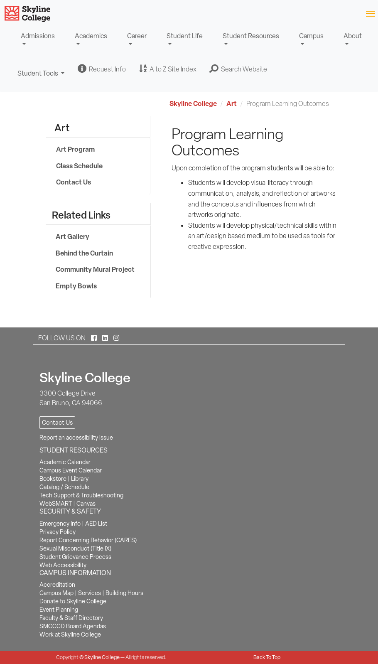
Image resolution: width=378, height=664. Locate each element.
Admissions (38, 36)
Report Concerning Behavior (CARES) (88, 540)
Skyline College (193, 103)
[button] (238, 69)
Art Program (75, 149)
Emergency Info (60, 523)
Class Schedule (79, 165)
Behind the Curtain (84, 253)
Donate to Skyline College (72, 601)
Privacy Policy (57, 532)
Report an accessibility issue (76, 437)
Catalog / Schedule (64, 487)
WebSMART (55, 503)
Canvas (86, 503)
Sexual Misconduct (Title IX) (75, 548)
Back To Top (266, 657)
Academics (91, 36)
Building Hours (124, 593)
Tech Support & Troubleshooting (81, 495)
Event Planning (58, 609)
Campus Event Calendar (70, 470)
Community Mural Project (95, 269)
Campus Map (56, 593)
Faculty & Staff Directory (71, 618)
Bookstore (52, 478)
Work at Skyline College (70, 634)
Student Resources (251, 36)
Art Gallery (72, 236)
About (353, 36)
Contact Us (73, 182)
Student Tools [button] (41, 77)
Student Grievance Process (75, 557)
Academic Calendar (65, 462)
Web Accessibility (62, 565)
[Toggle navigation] (370, 13)
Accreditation (57, 584)
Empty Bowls (76, 285)
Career (137, 36)
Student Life (185, 36)
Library (79, 478)
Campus (311, 36)
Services (89, 593)
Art (231, 103)
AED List (96, 523)
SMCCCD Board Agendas (72, 626)
